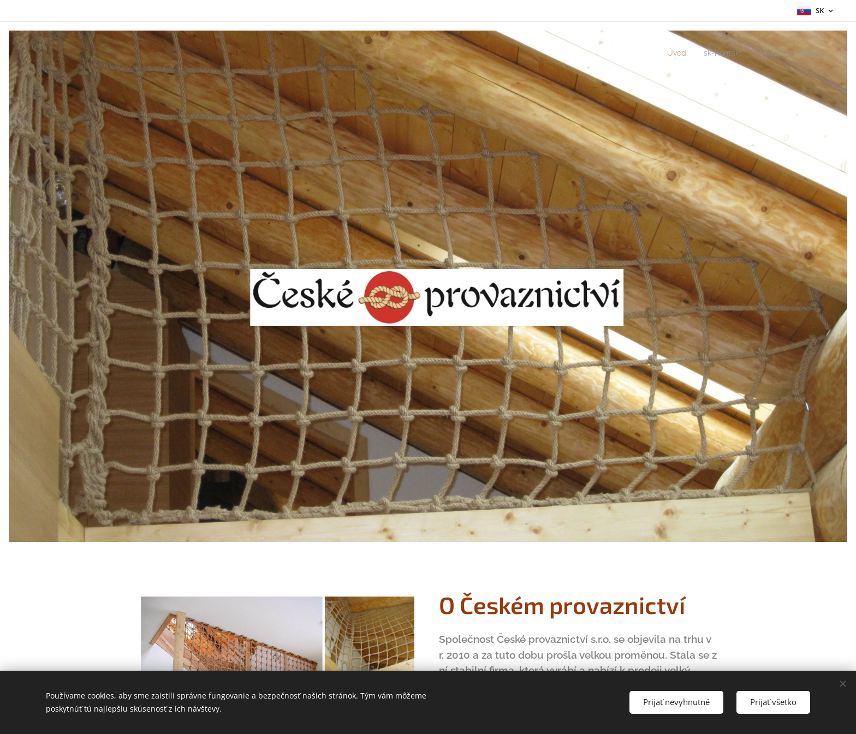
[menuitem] (667, 53)
